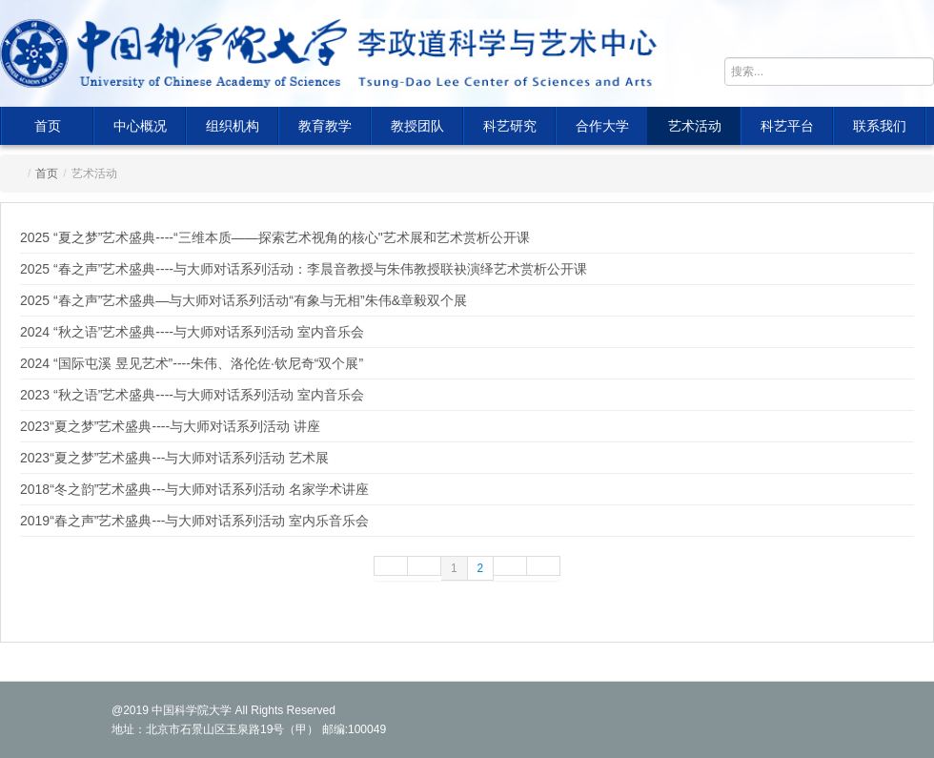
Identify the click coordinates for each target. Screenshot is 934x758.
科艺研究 (510, 125)
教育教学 (325, 125)
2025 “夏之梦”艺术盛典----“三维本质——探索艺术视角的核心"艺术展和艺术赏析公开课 (275, 237)
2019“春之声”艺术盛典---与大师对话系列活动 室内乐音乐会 (194, 520)
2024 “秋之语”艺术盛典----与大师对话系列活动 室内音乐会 (192, 331)
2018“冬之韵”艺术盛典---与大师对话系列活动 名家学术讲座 (194, 489)
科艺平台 (787, 125)
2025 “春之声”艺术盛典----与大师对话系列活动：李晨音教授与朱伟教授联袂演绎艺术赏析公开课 (303, 269)
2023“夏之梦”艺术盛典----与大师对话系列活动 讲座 (170, 426)
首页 (47, 125)
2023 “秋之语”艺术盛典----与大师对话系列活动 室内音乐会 (192, 394)
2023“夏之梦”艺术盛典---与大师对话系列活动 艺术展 (174, 457)
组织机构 (232, 125)
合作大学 (602, 125)
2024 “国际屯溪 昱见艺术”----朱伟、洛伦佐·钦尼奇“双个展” (191, 363)
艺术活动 (694, 125)
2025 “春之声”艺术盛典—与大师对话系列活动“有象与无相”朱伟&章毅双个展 (243, 300)
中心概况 (140, 125)
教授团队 (417, 125)
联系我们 (879, 125)
